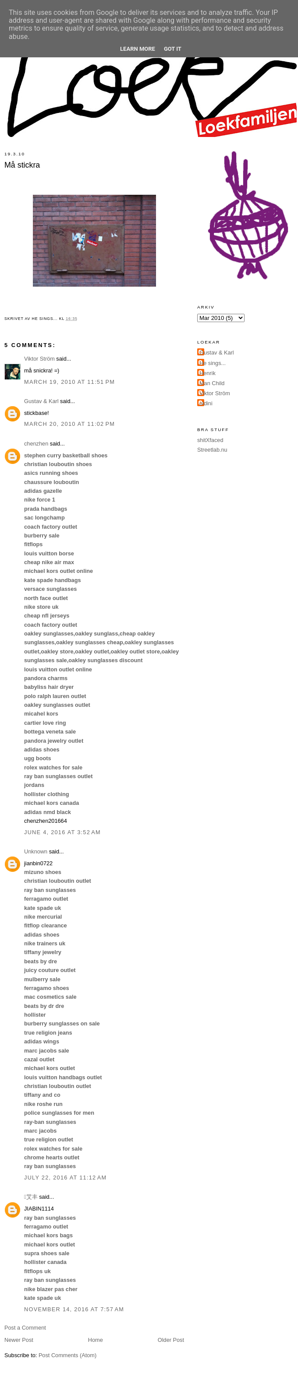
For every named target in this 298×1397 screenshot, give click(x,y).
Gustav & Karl (41, 401)
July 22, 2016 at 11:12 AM (65, 1177)
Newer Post (18, 1340)
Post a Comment (25, 1327)
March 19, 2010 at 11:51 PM (69, 382)
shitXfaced (210, 440)
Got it (172, 49)
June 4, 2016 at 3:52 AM (62, 832)
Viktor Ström (39, 358)
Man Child (211, 383)
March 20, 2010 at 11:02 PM (69, 424)
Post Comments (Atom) (67, 1355)
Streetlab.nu (212, 449)
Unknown (35, 851)
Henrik (207, 373)
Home (95, 1340)
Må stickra (22, 165)
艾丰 (31, 1196)
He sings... (212, 363)
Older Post (171, 1340)
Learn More (137, 49)
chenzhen (36, 443)
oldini (206, 403)
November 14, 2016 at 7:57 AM (74, 1309)
